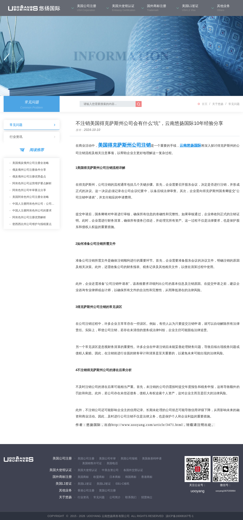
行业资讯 (33, 137)
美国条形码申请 (152, 458)
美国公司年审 (107, 458)
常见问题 (234, 104)
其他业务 (65, 490)
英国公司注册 (107, 490)
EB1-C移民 (122, 483)
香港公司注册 (86, 490)
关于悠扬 (217, 104)
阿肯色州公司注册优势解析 (29, 217)
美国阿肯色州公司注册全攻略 (30, 196)
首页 (204, 104)
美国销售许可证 (92, 463)
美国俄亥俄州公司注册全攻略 (30, 162)
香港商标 (146, 476)
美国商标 (83, 476)
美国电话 (112, 463)
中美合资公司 (110, 470)
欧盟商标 (99, 476)
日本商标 (115, 476)
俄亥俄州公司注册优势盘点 (29, 176)
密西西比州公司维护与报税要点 (32, 224)
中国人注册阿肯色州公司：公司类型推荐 (34, 203)
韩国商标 (130, 476)
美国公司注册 (62, 458)
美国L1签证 (64, 483)
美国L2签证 (104, 483)
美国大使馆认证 (60, 470)
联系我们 (130, 497)
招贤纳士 (146, 497)
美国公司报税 (129, 458)
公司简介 (115, 497)
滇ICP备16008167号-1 (180, 516)
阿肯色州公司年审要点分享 (29, 190)
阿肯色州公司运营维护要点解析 (32, 183)
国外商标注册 (62, 476)
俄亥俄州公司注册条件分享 (29, 169)
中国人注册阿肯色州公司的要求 (32, 210)
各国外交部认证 (133, 470)
